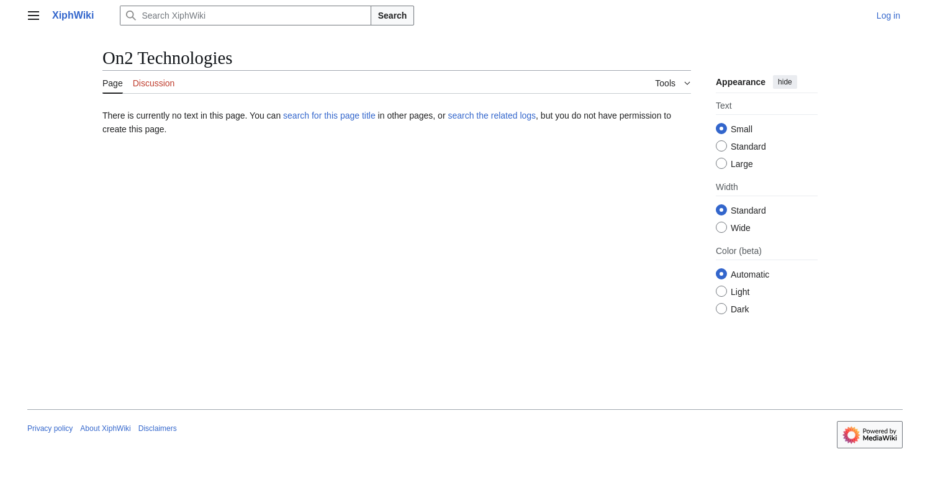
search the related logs (492, 115)
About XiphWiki (105, 428)
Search (392, 15)
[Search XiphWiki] (245, 15)
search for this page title (329, 115)
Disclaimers (157, 428)
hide (785, 82)
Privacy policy (50, 428)
